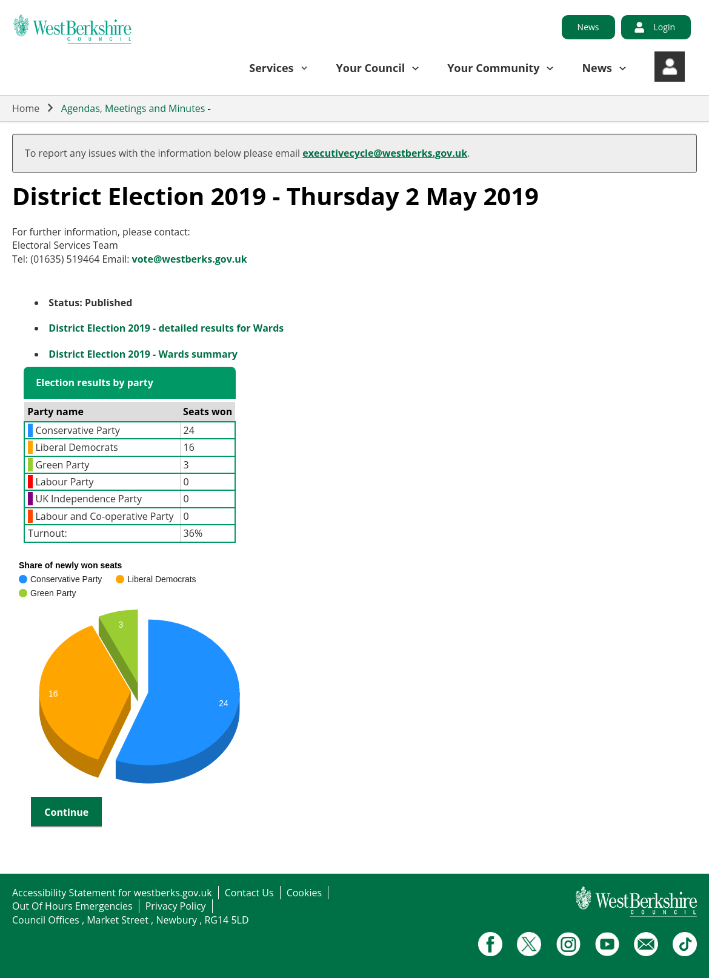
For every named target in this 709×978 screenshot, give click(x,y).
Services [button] (271, 68)
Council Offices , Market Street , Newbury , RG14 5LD (130, 920)
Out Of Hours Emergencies (72, 906)
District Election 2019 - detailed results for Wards (166, 328)
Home (25, 108)
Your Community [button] (493, 68)
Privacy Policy (175, 906)
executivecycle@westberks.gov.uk (384, 153)
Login (664, 27)
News (588, 27)
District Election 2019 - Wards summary (143, 354)
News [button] (597, 68)
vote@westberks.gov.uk (189, 259)
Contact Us (249, 892)
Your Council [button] (370, 68)
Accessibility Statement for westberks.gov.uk (112, 892)
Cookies (304, 892)
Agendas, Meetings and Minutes (133, 108)
